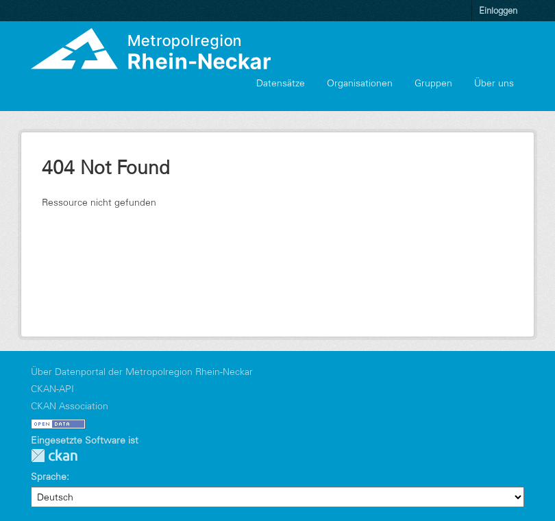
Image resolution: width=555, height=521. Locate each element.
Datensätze (280, 83)
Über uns (494, 83)
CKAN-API (52, 389)
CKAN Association (69, 406)
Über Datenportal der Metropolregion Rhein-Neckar (142, 371)
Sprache (48, 476)
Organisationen (360, 83)
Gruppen (433, 83)
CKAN (54, 455)
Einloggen (498, 10)
